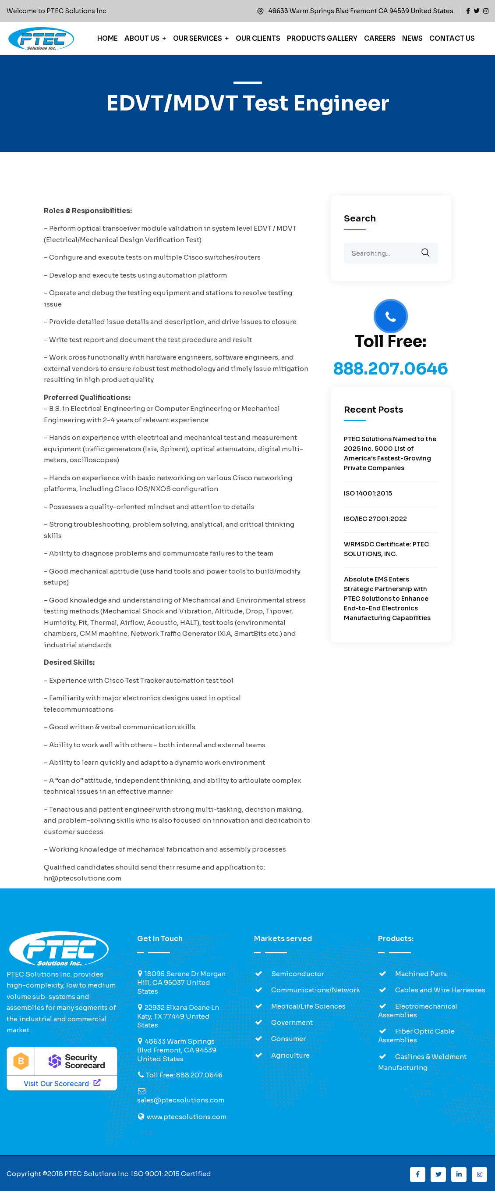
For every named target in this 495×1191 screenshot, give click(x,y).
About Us (141, 38)
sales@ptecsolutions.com (180, 1100)
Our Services (197, 38)
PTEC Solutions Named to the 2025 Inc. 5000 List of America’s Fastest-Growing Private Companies (390, 453)
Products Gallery (322, 38)
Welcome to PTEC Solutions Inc (56, 11)
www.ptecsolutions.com (186, 1117)
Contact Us (452, 38)
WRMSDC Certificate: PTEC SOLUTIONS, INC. (386, 549)
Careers (380, 38)
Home (107, 38)
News (412, 38)
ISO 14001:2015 (368, 493)
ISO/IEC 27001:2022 (375, 519)
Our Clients (258, 38)
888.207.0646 (390, 369)
